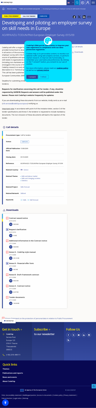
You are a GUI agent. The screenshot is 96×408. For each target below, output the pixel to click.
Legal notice (17, 398)
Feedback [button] (94, 386)
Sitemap (25, 398)
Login (82, 2)
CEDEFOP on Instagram (89, 335)
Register (87, 2)
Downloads (78, 52)
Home (3, 8)
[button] (74, 17)
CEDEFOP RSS (68, 340)
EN (11, 224)
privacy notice (43, 70)
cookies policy (62, 68)
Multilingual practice (29, 395)
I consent (32, 77)
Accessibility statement (14, 395)
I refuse (43, 77)
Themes (6, 369)
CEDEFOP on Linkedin (84, 335)
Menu (93, 2)
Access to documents (44, 395)
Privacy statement (70, 395)
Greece (26, 170)
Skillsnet (23, 193)
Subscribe (41, 329)
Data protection (7, 398)
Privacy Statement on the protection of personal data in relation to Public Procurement (38, 318)
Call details (78, 47)
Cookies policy (58, 395)
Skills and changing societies (31, 178)
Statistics (25, 181)
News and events (10, 377)
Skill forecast (34, 200)
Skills (24, 200)
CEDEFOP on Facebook (68, 335)
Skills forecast (25, 187)
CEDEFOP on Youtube (79, 335)
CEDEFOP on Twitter (73, 335)
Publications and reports (13, 373)
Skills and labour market (29, 176)
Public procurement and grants (29, 9)
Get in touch (11, 329)
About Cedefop (12, 9)
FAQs (3, 395)
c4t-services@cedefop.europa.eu (15, 103)
